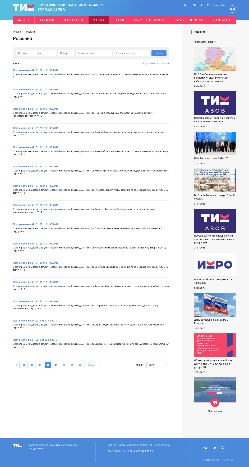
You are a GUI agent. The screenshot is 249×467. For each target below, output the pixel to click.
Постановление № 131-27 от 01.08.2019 (35, 205)
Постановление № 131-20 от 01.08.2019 (35, 70)
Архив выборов (222, 20)
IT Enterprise (227, 460)
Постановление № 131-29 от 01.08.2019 (35, 243)
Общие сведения (74, 20)
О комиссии (46, 20)
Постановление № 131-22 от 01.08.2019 (35, 108)
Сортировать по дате (156, 63)
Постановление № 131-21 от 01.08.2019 (35, 89)
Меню (23, 20)
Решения (98, 20)
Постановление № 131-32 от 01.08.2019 (35, 301)
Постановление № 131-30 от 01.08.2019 (35, 262)
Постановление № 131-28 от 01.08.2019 (35, 224)
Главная (17, 31)
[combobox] (157, 365)
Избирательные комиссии (149, 20)
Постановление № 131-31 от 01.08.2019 (35, 282)
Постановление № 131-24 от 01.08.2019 (35, 147)
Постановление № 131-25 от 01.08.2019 (35, 166)
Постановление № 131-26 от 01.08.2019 (35, 185)
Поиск (159, 53)
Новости (119, 20)
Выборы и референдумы (189, 20)
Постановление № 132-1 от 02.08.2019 (35, 320)
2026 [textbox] (151, 365)
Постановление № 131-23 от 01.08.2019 (35, 128)
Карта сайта (219, 5)
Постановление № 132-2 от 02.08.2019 (35, 339)
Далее (91, 365)
